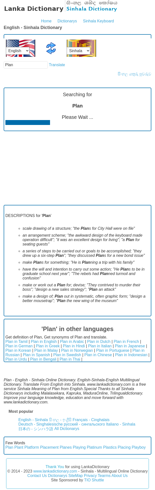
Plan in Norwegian (77, 350)
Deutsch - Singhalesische (40, 424)
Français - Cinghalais (91, 420)
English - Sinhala (33, 420)
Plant (18, 447)
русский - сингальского (84, 424)
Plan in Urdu (16, 359)
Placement (49, 447)
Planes (66, 447)
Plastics (110, 447)
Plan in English (44, 341)
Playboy (139, 447)
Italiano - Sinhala (120, 424)
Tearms (104, 476)
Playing (79, 447)
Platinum (94, 447)
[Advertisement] (77, 168)
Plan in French (126, 341)
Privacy (90, 476)
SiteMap (75, 476)
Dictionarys (67, 21)
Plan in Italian (100, 346)
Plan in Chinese (98, 355)
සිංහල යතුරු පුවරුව (134, 74)
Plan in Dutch (98, 341)
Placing (124, 447)
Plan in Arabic (72, 341)
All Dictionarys (66, 429)
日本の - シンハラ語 (35, 429)
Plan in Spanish (36, 355)
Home (46, 21)
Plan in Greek (48, 346)
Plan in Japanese (130, 346)
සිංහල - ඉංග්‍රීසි (60, 420)
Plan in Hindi (74, 346)
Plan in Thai (70, 359)
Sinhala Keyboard (98, 21)
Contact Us (37, 476)
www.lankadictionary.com (55, 471)
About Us (120, 476)
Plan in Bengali (43, 359)
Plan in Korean (18, 350)
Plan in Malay (46, 350)
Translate (57, 65)
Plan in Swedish (67, 355)
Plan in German (19, 346)
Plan (9, 447)
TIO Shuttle (94, 480)
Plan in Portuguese (112, 350)
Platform (31, 447)
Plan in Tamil (16, 341)
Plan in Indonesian (131, 355)
